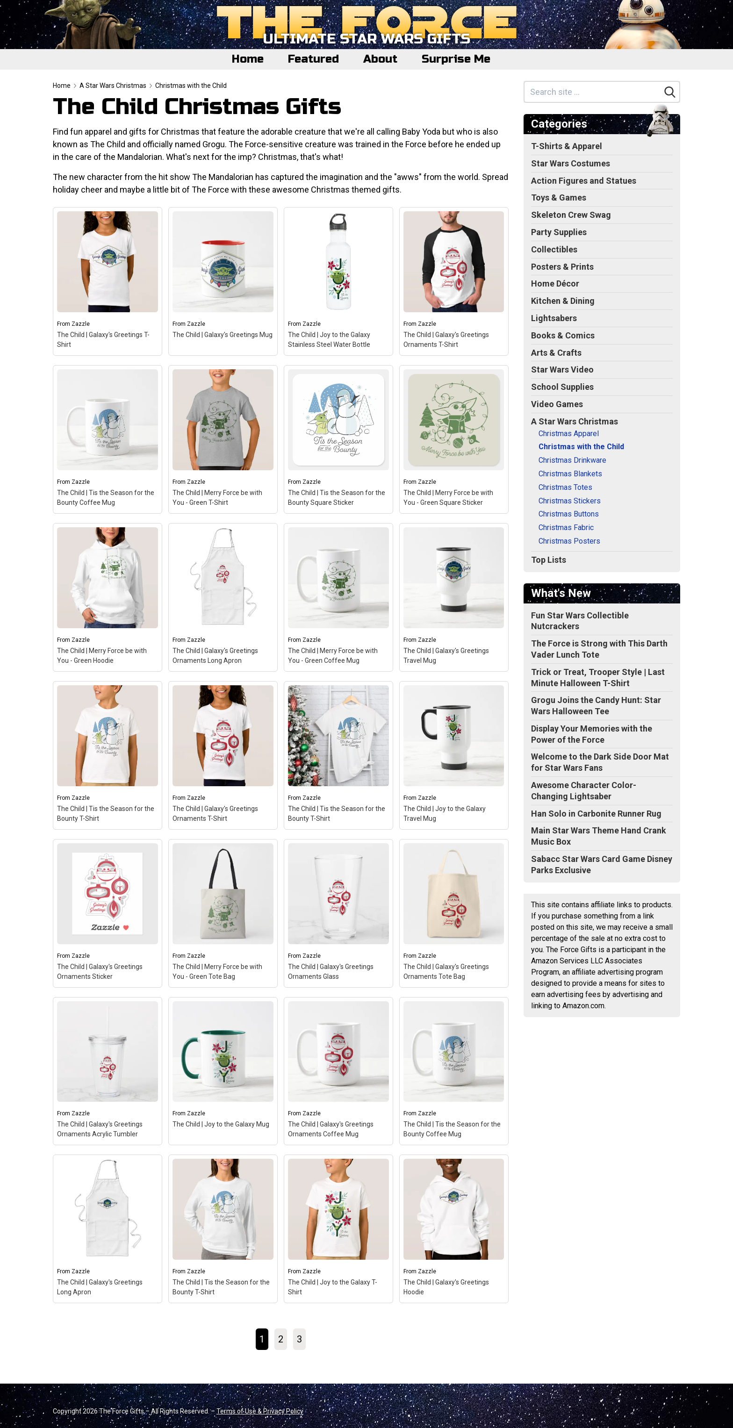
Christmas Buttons (569, 513)
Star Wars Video (562, 369)
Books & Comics (563, 335)
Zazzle (81, 324)
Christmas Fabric (566, 527)
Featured (313, 59)
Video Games (557, 404)
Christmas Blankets (570, 473)
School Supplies (562, 387)
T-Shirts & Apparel (566, 146)
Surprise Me (456, 59)
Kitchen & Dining (563, 301)
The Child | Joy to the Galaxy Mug (220, 1124)
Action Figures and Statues (583, 181)
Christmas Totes (565, 487)
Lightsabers (554, 318)
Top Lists (548, 560)
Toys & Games (558, 197)
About (380, 59)
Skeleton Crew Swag (571, 215)
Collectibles (554, 249)
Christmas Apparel (569, 433)
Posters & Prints (562, 267)
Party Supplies (559, 232)
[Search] (670, 92)
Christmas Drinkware (572, 460)
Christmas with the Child (191, 85)
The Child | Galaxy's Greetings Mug (222, 334)
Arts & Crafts (556, 353)
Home (248, 59)
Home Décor (555, 283)
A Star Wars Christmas (112, 85)
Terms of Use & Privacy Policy (259, 1411)
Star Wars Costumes (570, 163)
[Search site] (593, 92)
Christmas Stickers (570, 500)
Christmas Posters (569, 541)
